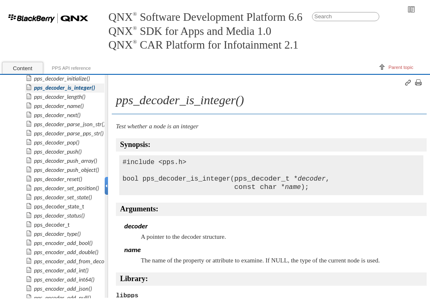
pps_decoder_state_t (59, 206)
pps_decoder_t (51, 224)
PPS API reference (71, 68)
